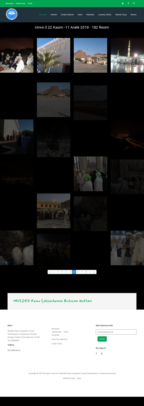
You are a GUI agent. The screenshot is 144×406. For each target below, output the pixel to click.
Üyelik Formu (57, 344)
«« (50, 272)
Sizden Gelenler (67, 15)
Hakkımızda (20, 3)
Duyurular (55, 335)
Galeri (80, 15)
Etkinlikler (90, 15)
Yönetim (54, 15)
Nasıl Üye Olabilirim (60, 339)
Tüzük (30, 3)
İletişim (133, 15)
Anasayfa (9, 3)
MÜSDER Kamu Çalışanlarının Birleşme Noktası (52, 301)
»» (94, 272)
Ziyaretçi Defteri (104, 15)
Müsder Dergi (121, 15)
